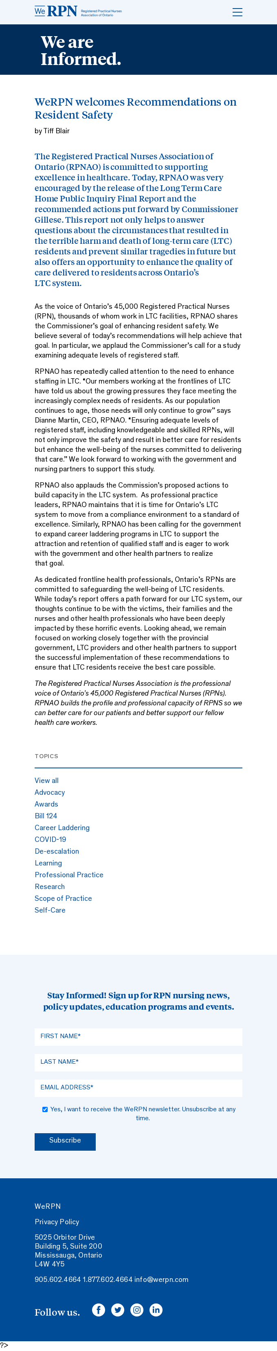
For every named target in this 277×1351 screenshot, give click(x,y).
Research (50, 887)
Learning (48, 863)
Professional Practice (69, 875)
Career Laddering (62, 828)
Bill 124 (46, 816)
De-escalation (57, 852)
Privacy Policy (57, 1222)
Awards (46, 805)
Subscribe (65, 1141)
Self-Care (50, 911)
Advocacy (50, 793)
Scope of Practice (63, 899)
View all (47, 781)
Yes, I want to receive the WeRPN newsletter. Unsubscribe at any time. (143, 1114)
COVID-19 (50, 840)
